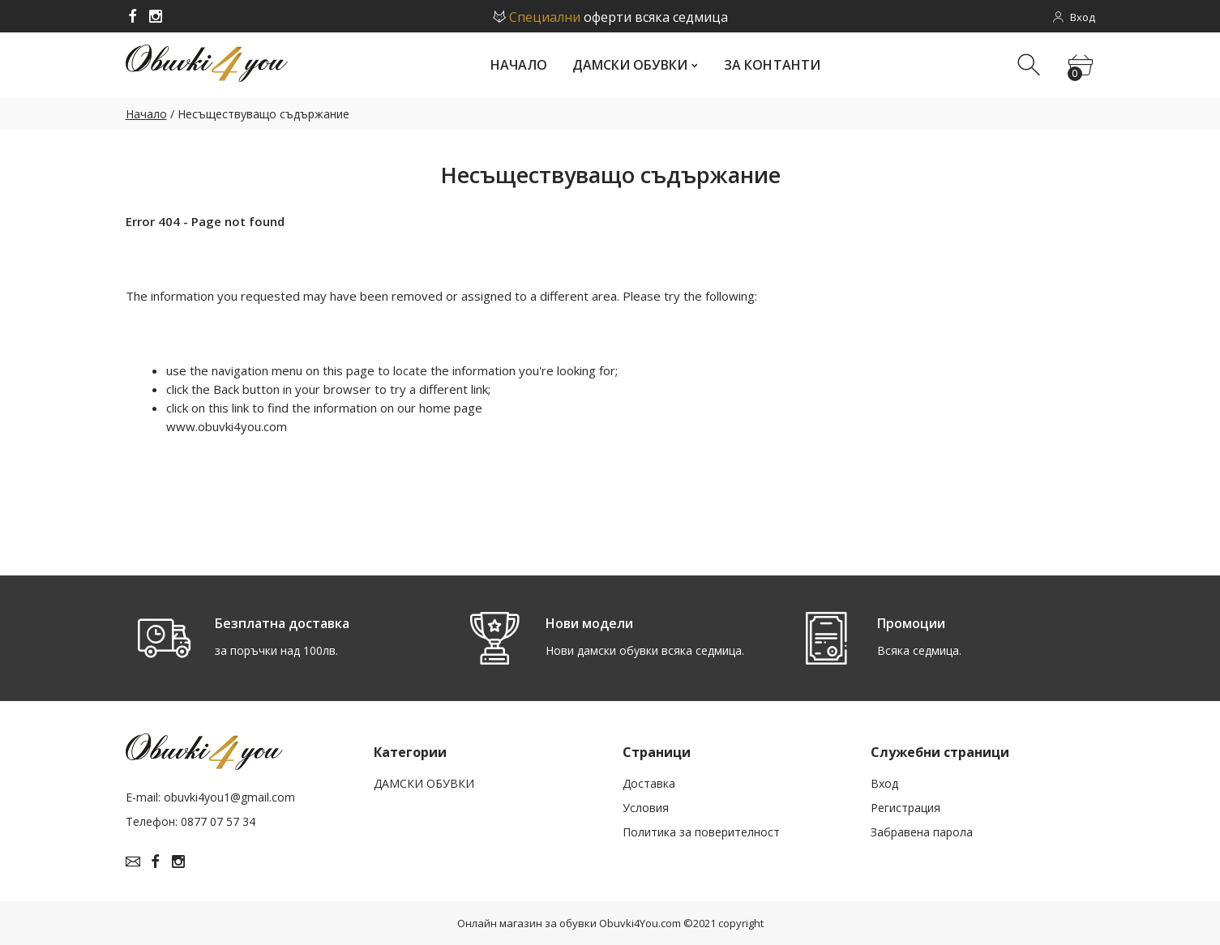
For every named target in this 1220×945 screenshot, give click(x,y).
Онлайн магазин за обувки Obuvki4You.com (569, 923)
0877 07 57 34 (218, 821)
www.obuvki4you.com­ (226, 426)
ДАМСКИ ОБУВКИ (424, 783)
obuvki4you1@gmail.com (229, 797)
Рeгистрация (905, 807)
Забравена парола (922, 832)
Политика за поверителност (701, 832)
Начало (146, 114)
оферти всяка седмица (610, 17)
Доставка (649, 783)
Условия (646, 807)
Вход (884, 783)
